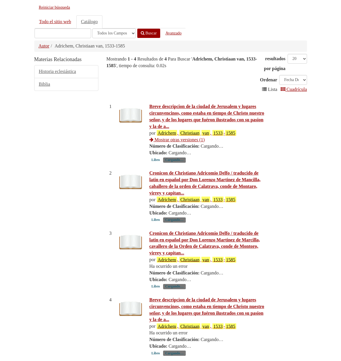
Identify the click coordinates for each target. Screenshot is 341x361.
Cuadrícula (294, 89)
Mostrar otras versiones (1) (177, 139)
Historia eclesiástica (57, 71)
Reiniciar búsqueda (54, 7)
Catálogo (89, 21)
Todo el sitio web (55, 21)
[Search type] (114, 33)
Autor (44, 45)
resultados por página (275, 63)
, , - (196, 133)
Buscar (149, 33)
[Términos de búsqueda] (63, 33)
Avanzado (173, 33)
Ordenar (268, 79)
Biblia (44, 84)
